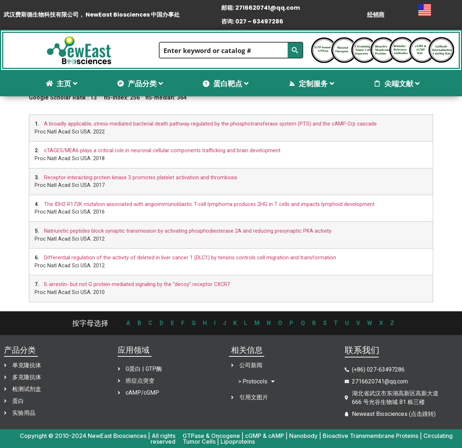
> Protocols (256, 381)
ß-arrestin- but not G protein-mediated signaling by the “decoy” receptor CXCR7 (137, 284)
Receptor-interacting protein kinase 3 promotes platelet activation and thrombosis (140, 178)
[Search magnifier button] (294, 50)
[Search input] (224, 50)
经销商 (375, 14)
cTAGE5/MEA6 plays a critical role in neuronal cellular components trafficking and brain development (162, 151)
